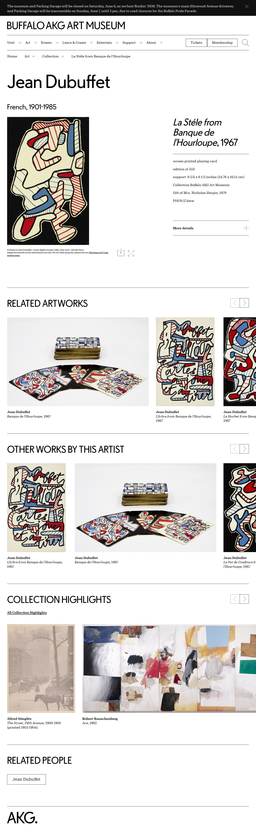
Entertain (104, 42)
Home (12, 56)
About (151, 42)
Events (46, 42)
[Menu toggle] (245, 43)
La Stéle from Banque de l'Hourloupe (100, 56)
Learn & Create (74, 42)
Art (27, 42)
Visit (11, 42)
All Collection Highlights (27, 612)
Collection (50, 56)
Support (129, 42)
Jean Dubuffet (58, 81)
